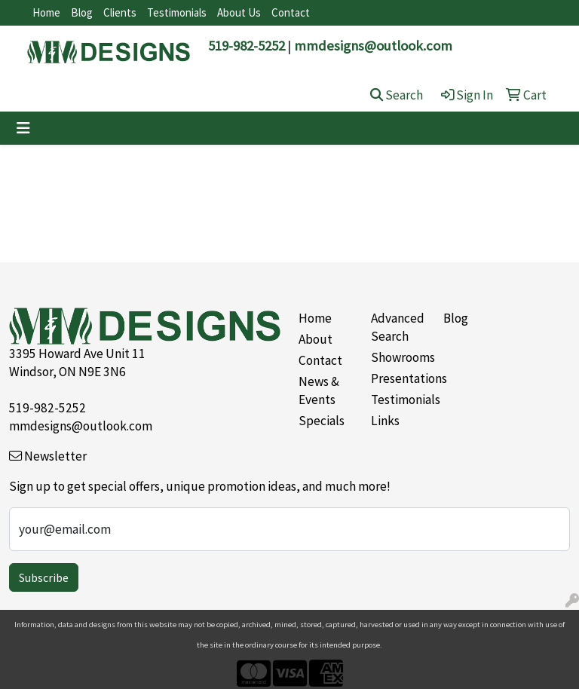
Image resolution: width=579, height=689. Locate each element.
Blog (82, 12)
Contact (290, 12)
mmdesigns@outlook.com (373, 45)
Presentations (398, 378)
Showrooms (398, 357)
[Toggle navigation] (23, 128)
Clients (119, 12)
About (315, 339)
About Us (239, 12)
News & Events (319, 390)
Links (385, 420)
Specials (322, 420)
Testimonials (177, 12)
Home (46, 12)
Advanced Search (397, 327)
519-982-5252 (246, 45)
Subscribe (44, 577)
